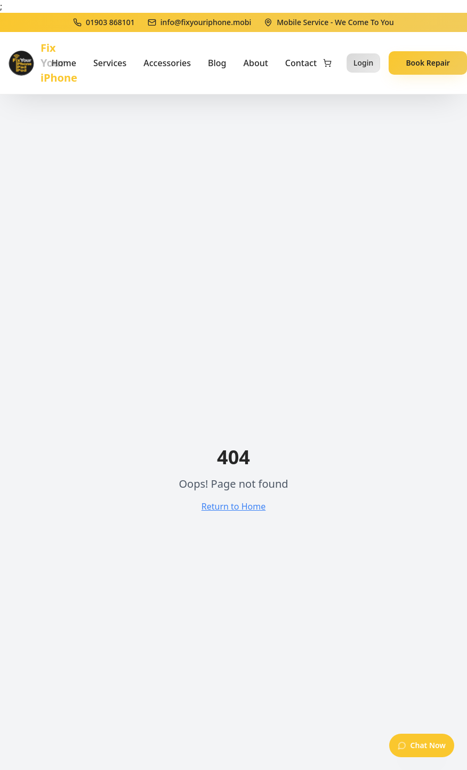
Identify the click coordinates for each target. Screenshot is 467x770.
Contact (301, 63)
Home (64, 63)
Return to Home (233, 506)
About (256, 63)
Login (363, 63)
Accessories (167, 63)
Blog (217, 63)
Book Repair (428, 63)
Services (109, 63)
